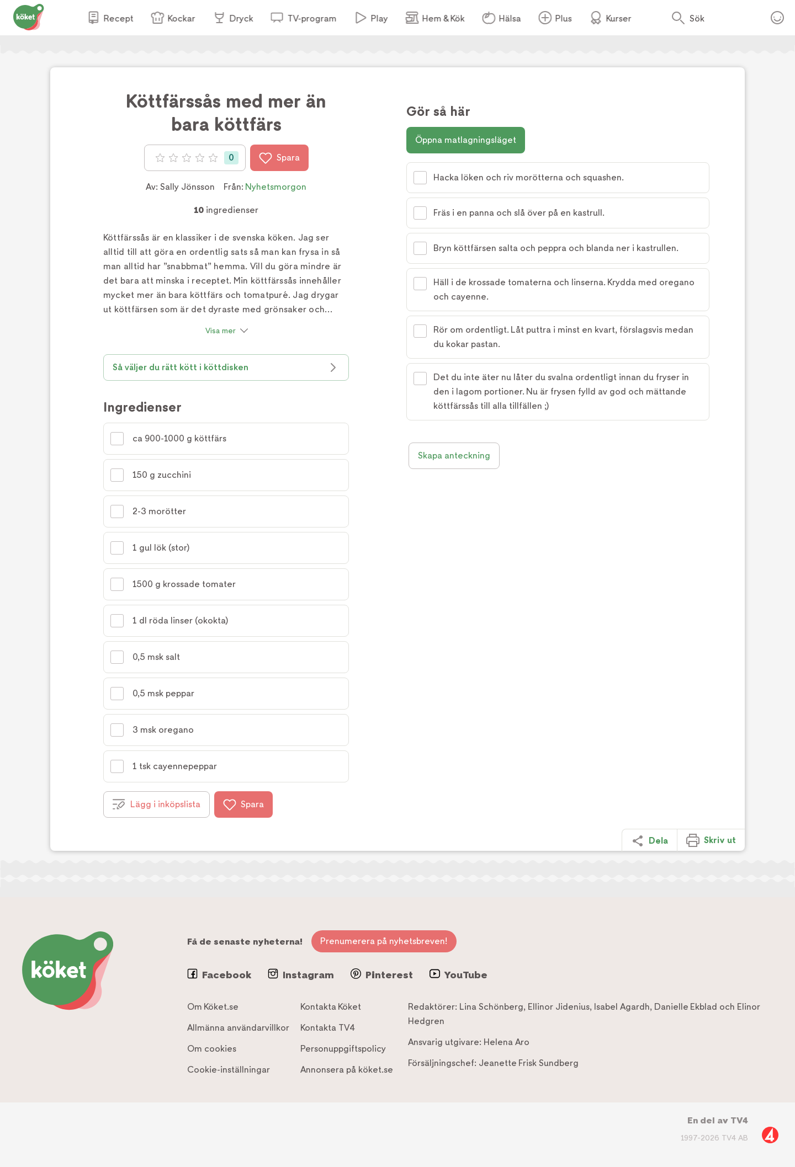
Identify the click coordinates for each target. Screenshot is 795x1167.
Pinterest (382, 974)
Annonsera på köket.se (346, 1069)
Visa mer (220, 330)
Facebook (219, 974)
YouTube (458, 974)
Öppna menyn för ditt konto (777, 17)
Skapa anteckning (454, 455)
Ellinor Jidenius (559, 1006)
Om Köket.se (213, 1006)
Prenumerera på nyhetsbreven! (384, 941)
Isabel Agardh (622, 1006)
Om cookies (211, 1048)
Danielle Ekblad (685, 1006)
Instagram (301, 974)
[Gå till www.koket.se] (28, 16)
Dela (649, 841)
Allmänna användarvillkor (238, 1027)
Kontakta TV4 (327, 1027)
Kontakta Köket (330, 1006)
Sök (697, 18)
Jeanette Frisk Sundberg (529, 1063)
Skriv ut (711, 840)
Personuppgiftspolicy (343, 1048)
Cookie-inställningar (228, 1069)
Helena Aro (506, 1042)
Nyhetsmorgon (275, 187)
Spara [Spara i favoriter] (279, 157)
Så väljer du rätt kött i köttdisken (226, 367)
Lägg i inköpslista (156, 804)
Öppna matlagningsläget (465, 140)
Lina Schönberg (491, 1006)
